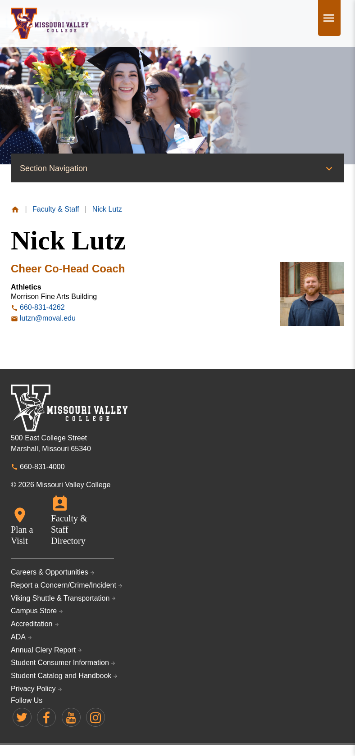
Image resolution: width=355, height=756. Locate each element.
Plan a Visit (22, 535)
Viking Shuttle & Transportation (60, 598)
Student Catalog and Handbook (61, 675)
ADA (18, 637)
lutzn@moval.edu (48, 318)
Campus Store (34, 611)
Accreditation (32, 624)
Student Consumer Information (60, 662)
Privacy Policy (33, 689)
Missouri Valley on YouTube (71, 717)
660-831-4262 (42, 307)
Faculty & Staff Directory (69, 529)
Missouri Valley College (50, 23)
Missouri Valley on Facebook (46, 717)
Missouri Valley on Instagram (95, 717)
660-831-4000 (42, 467)
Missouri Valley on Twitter (22, 717)
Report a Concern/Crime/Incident (63, 585)
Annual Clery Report (43, 650)
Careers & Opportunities (49, 572)
